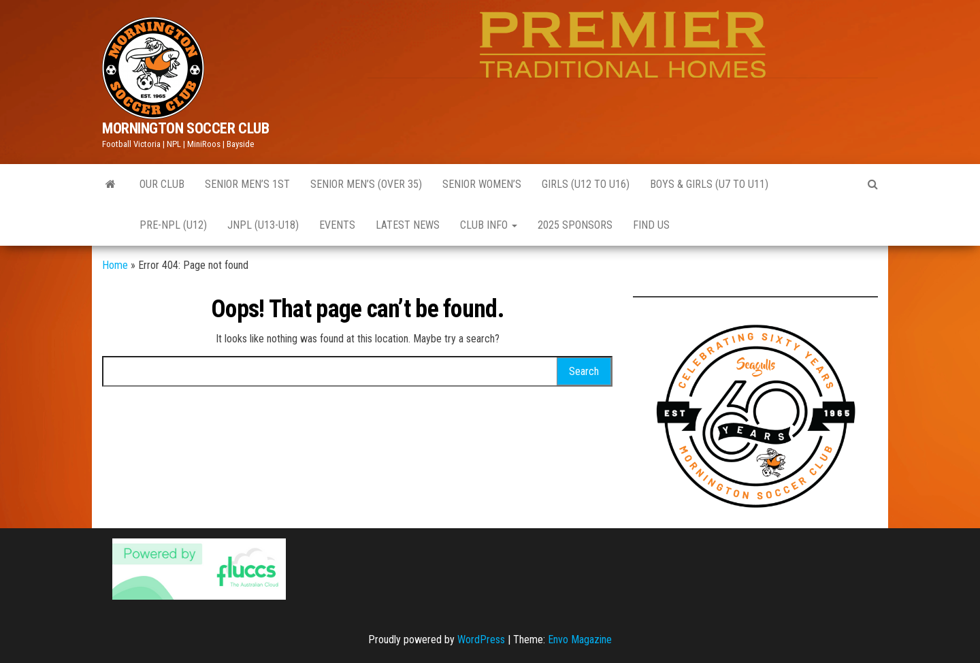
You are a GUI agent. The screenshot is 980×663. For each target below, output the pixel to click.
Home (115, 265)
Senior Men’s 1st (247, 184)
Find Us (651, 225)
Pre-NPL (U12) (173, 225)
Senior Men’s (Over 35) (366, 184)
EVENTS (337, 225)
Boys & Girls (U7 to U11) (709, 184)
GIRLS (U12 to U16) (586, 184)
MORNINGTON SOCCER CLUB (185, 128)
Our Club (162, 184)
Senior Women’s (481, 184)
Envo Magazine (580, 639)
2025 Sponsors (575, 225)
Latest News (408, 225)
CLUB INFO (488, 225)
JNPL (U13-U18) (263, 225)
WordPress (481, 639)
